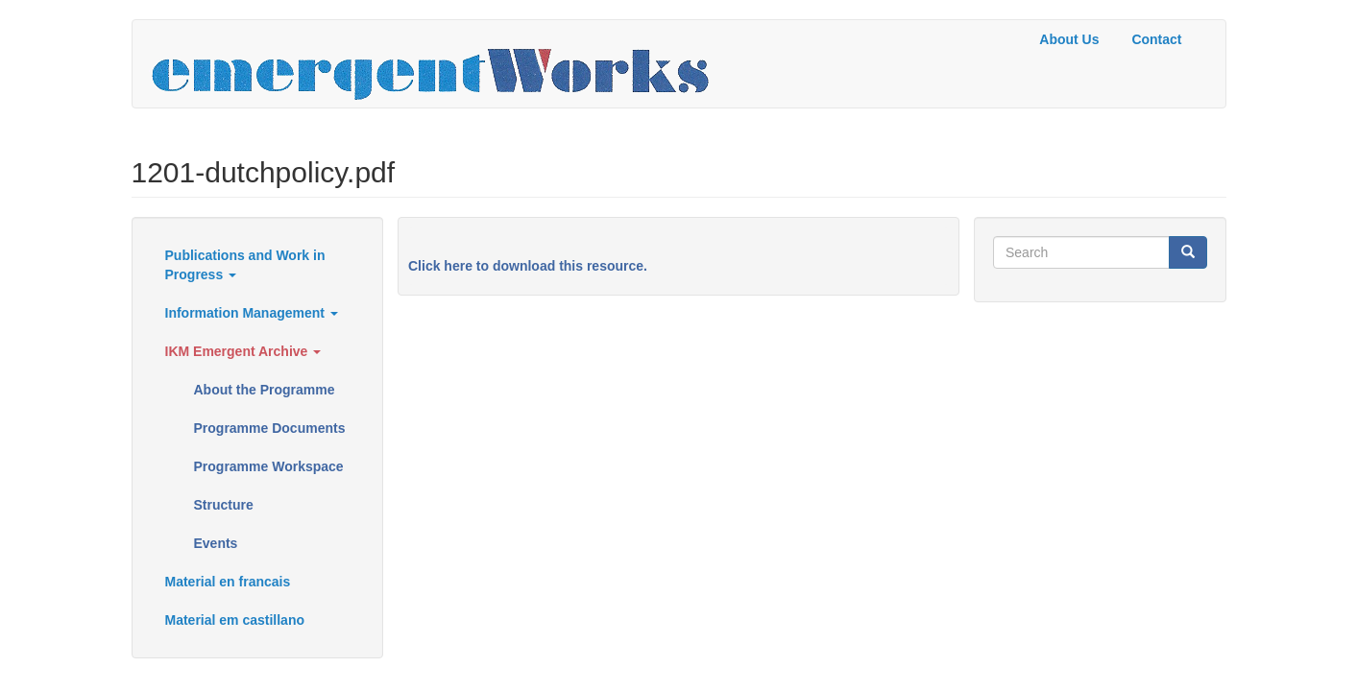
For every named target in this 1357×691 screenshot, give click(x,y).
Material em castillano (235, 620)
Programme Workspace (269, 466)
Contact (1156, 39)
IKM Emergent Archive (243, 351)
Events (216, 543)
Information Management (251, 313)
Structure (224, 504)
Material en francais (228, 581)
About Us (1069, 39)
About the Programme (264, 389)
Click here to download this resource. (527, 266)
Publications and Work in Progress (245, 265)
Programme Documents (270, 428)
